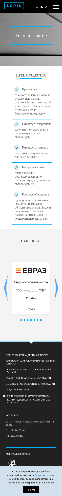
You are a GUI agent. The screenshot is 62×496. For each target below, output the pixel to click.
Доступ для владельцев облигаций (28, 378)
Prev (6, 288)
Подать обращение (18, 389)
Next (56, 288)
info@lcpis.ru (14, 436)
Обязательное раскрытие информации (30, 384)
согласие (19, 396)
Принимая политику (45, 475)
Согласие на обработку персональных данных (30, 362)
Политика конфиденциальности (27, 355)
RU (42, 6)
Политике (12, 403)
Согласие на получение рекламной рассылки (29, 370)
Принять (31, 489)
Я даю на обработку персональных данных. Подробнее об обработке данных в (33, 399)
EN (46, 6)
